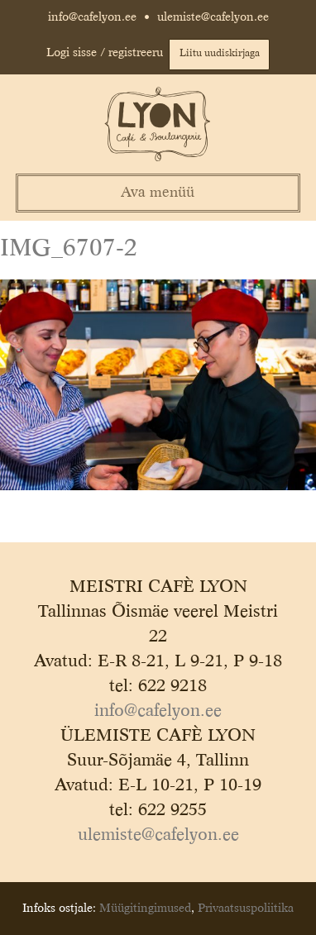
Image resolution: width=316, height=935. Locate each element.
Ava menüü (157, 193)
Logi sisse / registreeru (104, 53)
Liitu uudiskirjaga (220, 54)
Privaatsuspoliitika (246, 908)
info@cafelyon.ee (92, 17)
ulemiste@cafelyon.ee (213, 17)
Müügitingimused (145, 908)
